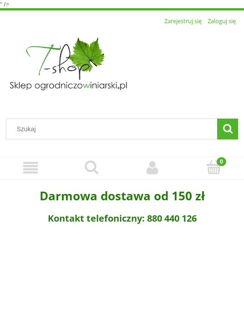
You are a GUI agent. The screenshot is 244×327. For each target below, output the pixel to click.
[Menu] (30, 167)
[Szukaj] (227, 129)
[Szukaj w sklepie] (114, 129)
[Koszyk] (213, 167)
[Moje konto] (152, 167)
